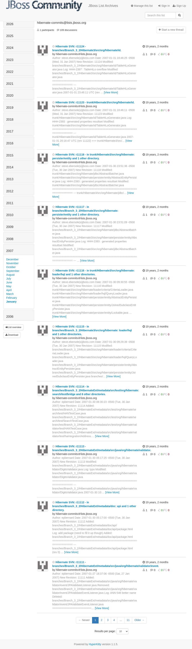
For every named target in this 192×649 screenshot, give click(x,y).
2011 (9, 203)
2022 (9, 72)
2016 (9, 143)
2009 (9, 227)
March (10, 293)
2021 (9, 84)
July (8, 278)
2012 (9, 191)
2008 (9, 239)
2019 (9, 107)
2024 (9, 48)
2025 (9, 36)
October (11, 267)
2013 (9, 179)
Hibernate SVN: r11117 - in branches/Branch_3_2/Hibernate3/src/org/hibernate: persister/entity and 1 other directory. (85, 210)
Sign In (164, 5)
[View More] (111, 92)
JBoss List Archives (62, 6)
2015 (9, 155)
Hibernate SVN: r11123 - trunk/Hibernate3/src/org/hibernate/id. (93, 102)
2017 (9, 131)
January (11, 301)
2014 (9, 167)
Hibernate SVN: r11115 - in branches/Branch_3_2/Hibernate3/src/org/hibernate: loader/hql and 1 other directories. (92, 330)
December (12, 259)
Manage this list (142, 5)
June (9, 282)
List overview (13, 327)
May (8, 286)
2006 (9, 316)
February (11, 297)
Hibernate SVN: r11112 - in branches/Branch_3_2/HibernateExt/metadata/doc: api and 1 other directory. (94, 506)
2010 (9, 215)
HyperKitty (95, 644)
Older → (139, 620)
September (12, 270)
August (10, 274)
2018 (9, 119)
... (121, 620)
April (9, 290)
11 (128, 620)
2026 (9, 24)
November (12, 263)
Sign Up (179, 5)
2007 (9, 251)
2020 (9, 95)
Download (11, 335)
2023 (9, 60)
